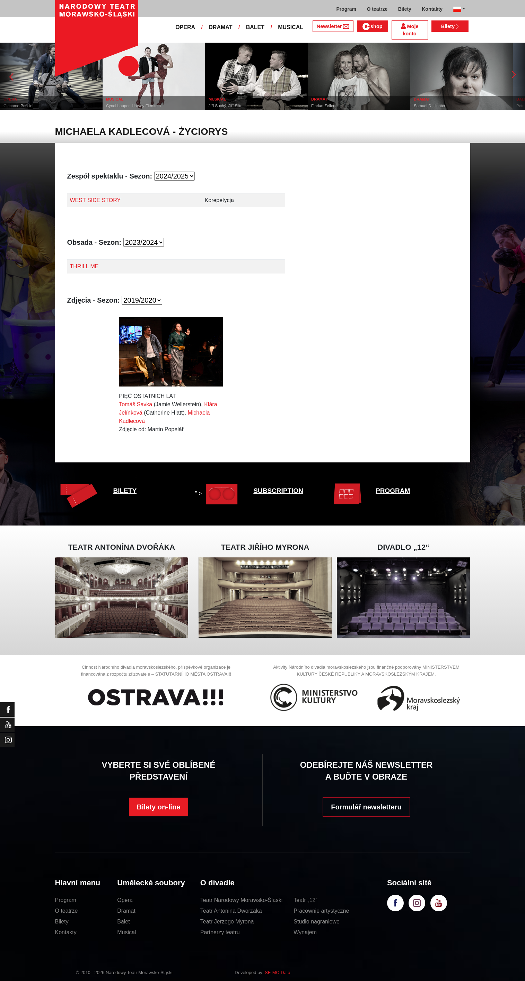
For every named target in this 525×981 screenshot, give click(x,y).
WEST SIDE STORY (95, 200)
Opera (124, 900)
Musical (126, 932)
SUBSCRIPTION (278, 490)
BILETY (125, 490)
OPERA (185, 27)
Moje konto (410, 30)
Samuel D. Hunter (429, 106)
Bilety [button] (404, 9)
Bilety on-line (159, 807)
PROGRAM (393, 490)
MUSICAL (290, 27)
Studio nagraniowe (317, 921)
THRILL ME (84, 266)
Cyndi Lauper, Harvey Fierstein (133, 106)
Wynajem (305, 932)
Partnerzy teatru (220, 932)
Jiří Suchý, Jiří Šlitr (225, 106)
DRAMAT (220, 27)
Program (65, 900)
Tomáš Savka (135, 404)
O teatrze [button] (377, 9)
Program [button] (346, 9)
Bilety (450, 26)
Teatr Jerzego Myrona (227, 921)
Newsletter (333, 26)
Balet (123, 921)
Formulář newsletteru (366, 807)
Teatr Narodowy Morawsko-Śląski (241, 900)
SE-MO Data (277, 972)
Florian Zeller (322, 106)
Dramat (126, 911)
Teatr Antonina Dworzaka (231, 911)
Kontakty (66, 932)
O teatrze (66, 911)
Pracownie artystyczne (321, 911)
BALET (255, 27)
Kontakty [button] (432, 9)
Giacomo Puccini (18, 106)
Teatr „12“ (305, 900)
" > (218, 493)
